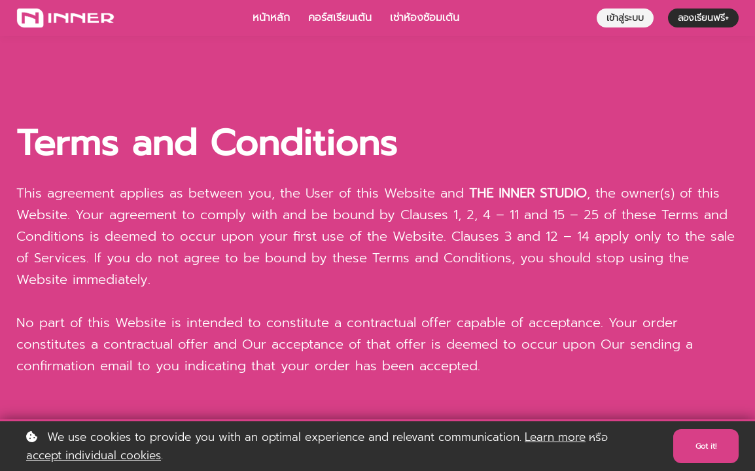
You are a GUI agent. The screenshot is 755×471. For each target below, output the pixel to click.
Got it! (703, 446)
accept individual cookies (93, 455)
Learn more (555, 436)
